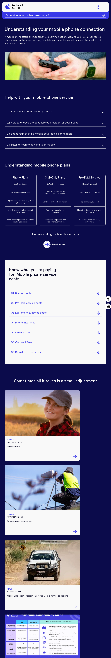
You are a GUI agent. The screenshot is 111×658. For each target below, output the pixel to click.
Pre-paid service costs (28, 298)
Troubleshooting (60, 561)
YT (59, 629)
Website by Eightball (97, 638)
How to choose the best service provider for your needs (44, 120)
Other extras (22, 329)
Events (54, 582)
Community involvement (85, 558)
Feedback (83, 578)
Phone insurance (25, 319)
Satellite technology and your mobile (32, 141)
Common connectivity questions (58, 592)
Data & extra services (28, 349)
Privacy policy (81, 638)
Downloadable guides (62, 578)
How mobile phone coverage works (31, 110)
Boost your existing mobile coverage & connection (41, 131)
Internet (55, 553)
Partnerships (85, 563)
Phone (54, 550)
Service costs (23, 288)
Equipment (56, 557)
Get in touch (85, 575)
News (54, 586)
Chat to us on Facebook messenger (28, 568)
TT (53, 623)
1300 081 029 (86, 582)
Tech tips (56, 575)
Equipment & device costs (31, 309)
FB (59, 623)
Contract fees (23, 339)
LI (53, 629)
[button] (108, 299)
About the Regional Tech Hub (88, 552)
